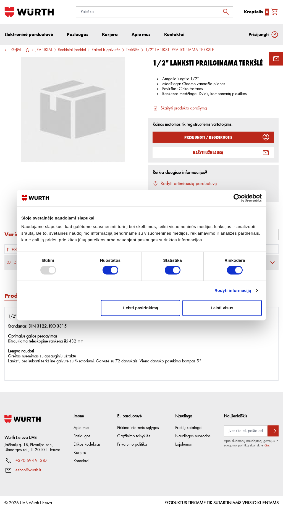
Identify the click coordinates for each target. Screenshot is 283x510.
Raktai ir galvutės (105, 50)
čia (266, 445)
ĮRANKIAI (43, 50)
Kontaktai (81, 461)
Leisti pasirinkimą (140, 307)
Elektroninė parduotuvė (28, 34)
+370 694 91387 (31, 461)
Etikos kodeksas (87, 444)
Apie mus (81, 428)
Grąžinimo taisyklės (133, 436)
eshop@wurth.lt (28, 470)
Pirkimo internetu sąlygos (138, 428)
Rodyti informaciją (232, 290)
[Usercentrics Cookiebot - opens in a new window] (237, 198)
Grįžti (12, 50)
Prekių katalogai (188, 428)
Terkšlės (133, 50)
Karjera (80, 453)
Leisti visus (222, 307)
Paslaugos (82, 436)
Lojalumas (183, 444)
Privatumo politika (132, 444)
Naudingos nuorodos (193, 436)
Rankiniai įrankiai (72, 50)
